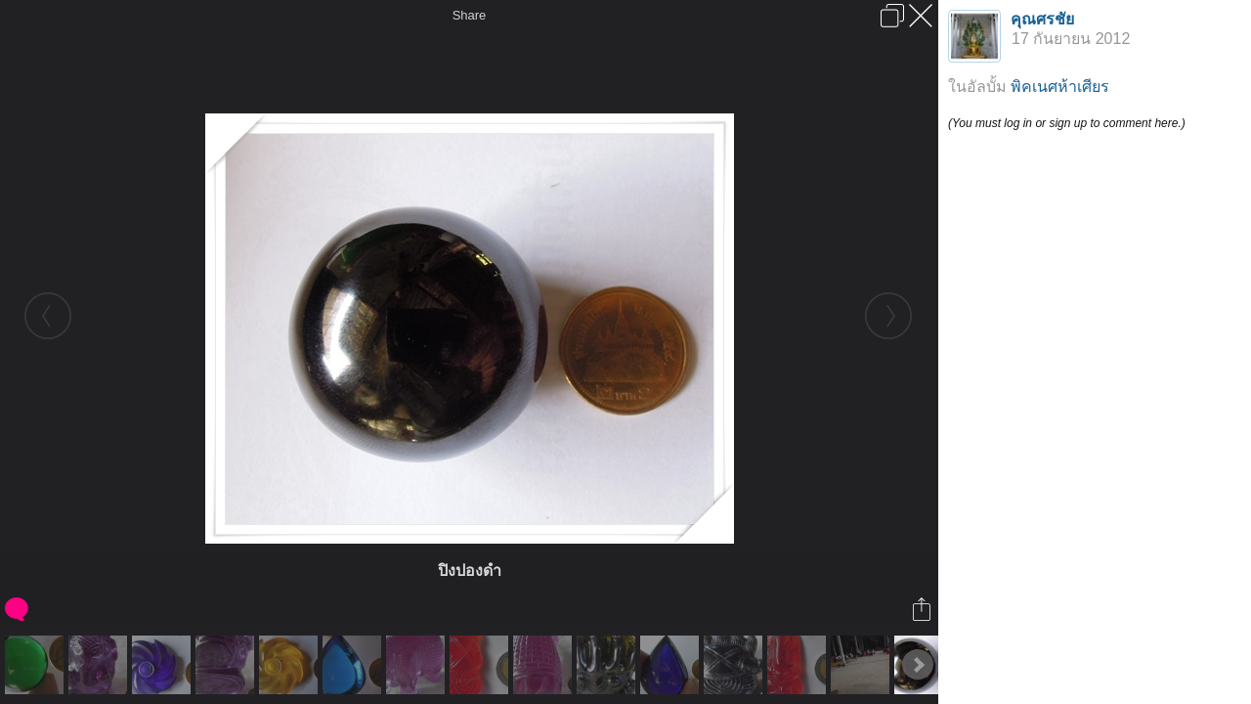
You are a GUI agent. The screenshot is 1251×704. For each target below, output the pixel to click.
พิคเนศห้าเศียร (1060, 86)
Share (470, 15)
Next (917, 665)
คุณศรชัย (1042, 19)
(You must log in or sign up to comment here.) (1067, 123)
